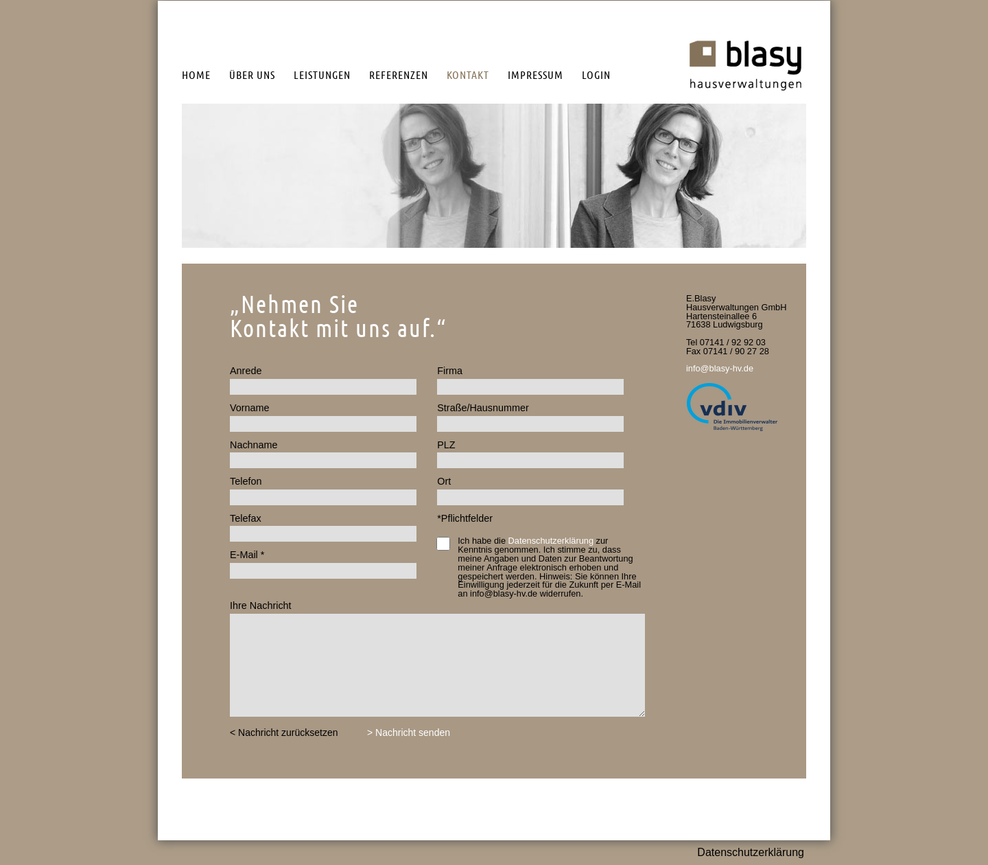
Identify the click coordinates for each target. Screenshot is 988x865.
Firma (449, 370)
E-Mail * (247, 554)
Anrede (245, 370)
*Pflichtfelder (465, 518)
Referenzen (398, 75)
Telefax (245, 518)
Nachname (254, 444)
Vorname (250, 407)
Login (596, 75)
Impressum (535, 75)
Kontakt (468, 75)
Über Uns (252, 75)
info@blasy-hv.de (719, 368)
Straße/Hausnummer (483, 407)
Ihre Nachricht (261, 605)
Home (196, 75)
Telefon (245, 481)
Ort (444, 481)
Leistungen (322, 75)
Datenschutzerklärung (550, 540)
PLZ (446, 444)
